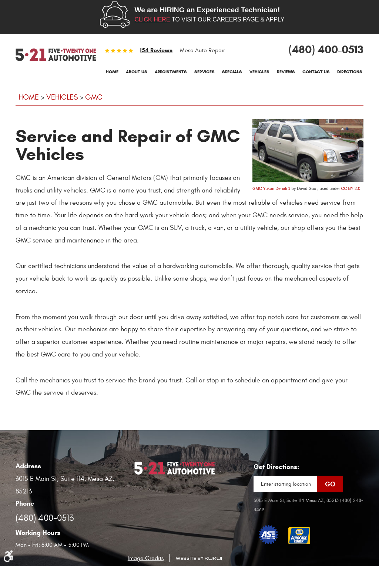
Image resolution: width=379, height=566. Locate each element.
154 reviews (156, 50)
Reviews (286, 71)
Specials (232, 71)
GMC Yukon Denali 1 (271, 188)
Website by (198, 558)
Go (330, 484)
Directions (349, 71)
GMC (94, 97)
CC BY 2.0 (350, 188)
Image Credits (146, 558)
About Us (136, 71)
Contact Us (316, 71)
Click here (152, 19)
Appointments (171, 71)
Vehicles (259, 71)
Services (204, 71)
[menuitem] (112, 72)
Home (112, 71)
